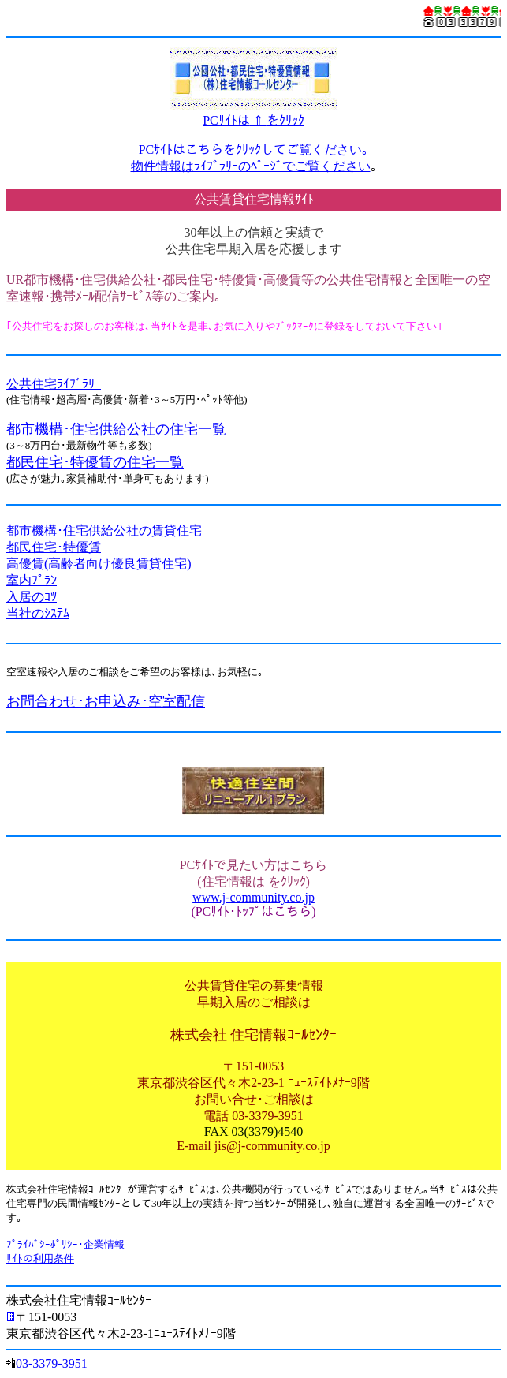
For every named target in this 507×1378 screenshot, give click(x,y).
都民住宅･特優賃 (53, 547)
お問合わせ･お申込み (73, 701)
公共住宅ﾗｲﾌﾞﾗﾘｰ (53, 383)
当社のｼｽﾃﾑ (37, 613)
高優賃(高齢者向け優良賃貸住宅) (99, 563)
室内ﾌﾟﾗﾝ (31, 580)
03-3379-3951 (52, 1363)
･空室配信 (173, 701)
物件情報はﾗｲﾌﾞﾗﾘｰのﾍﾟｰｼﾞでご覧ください (251, 166)
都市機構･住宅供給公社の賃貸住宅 (104, 530)
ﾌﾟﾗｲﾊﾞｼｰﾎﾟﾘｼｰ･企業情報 (65, 1244)
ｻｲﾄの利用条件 (40, 1258)
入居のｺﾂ (31, 596)
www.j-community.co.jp (253, 897)
